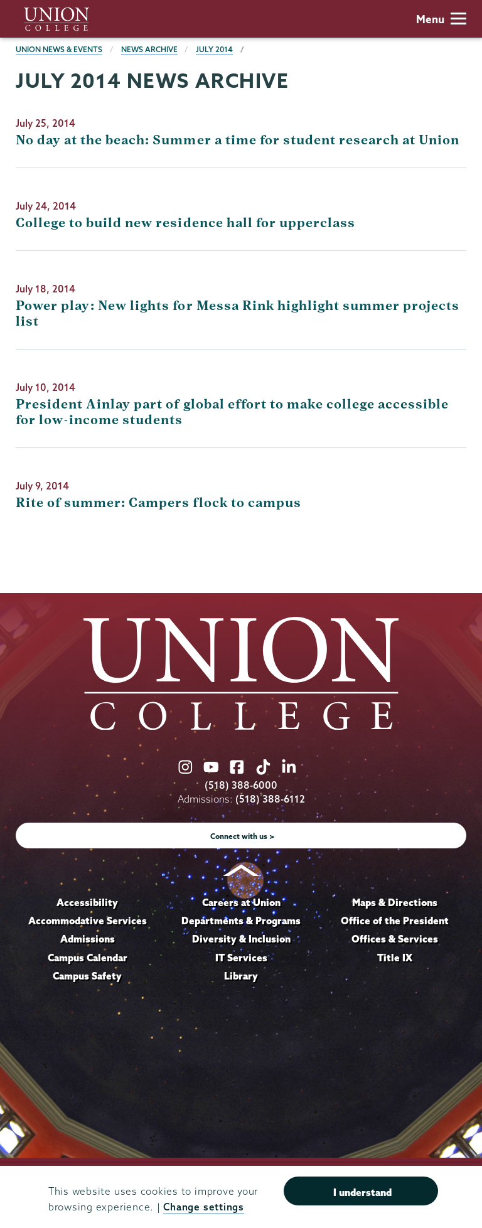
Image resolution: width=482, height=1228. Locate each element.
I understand (362, 1192)
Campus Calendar (87, 957)
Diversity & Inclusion (241, 938)
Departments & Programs (241, 920)
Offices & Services (394, 938)
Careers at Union (241, 902)
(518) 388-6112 (270, 799)
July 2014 (214, 49)
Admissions (87, 938)
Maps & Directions (394, 902)
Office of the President (395, 920)
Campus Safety (87, 975)
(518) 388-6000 (241, 785)
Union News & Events (59, 49)
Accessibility (87, 902)
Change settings (203, 1207)
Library (241, 975)
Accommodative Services (87, 920)
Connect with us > (242, 836)
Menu (441, 19)
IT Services (241, 957)
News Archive (149, 49)
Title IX (394, 957)
